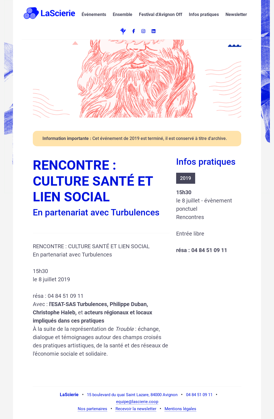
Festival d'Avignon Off (160, 14)
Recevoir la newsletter (135, 408)
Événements (94, 14)
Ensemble (122, 14)
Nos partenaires (92, 408)
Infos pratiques (204, 14)
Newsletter (236, 14)
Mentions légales (180, 408)
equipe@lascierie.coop (137, 401)
